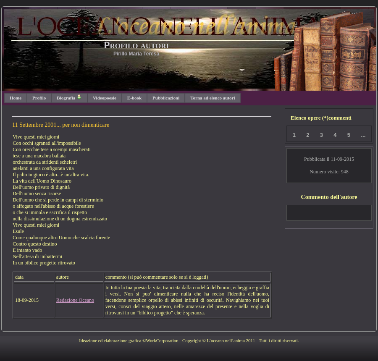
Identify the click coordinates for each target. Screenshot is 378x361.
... (363, 135)
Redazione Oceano (75, 300)
